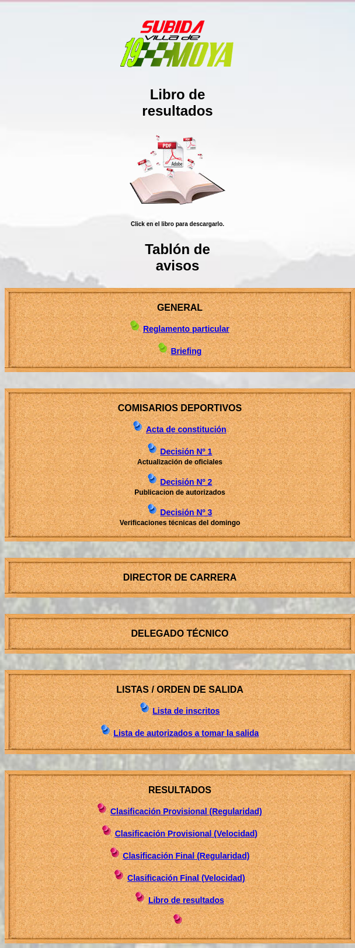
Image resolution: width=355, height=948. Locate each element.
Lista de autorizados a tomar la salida (186, 733)
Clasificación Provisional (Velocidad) (186, 833)
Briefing (185, 351)
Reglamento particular (186, 329)
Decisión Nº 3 (186, 512)
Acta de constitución (186, 429)
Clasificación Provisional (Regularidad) (186, 811)
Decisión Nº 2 (186, 482)
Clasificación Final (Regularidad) (186, 855)
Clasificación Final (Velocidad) (186, 878)
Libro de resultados (186, 900)
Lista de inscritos (186, 711)
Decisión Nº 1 (186, 451)
